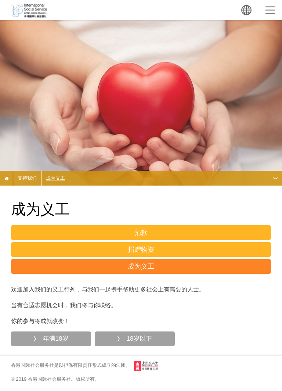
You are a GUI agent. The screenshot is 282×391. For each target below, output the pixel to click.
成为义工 (55, 178)
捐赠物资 (141, 249)
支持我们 (27, 178)
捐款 (141, 232)
